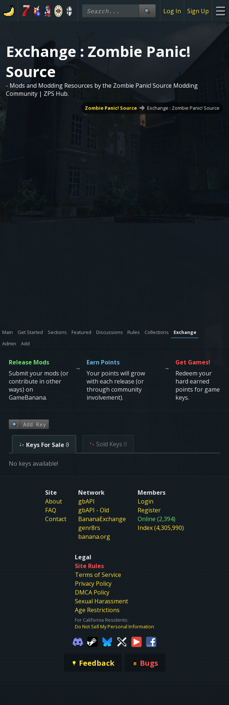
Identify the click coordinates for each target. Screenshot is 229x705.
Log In (172, 11)
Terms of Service (98, 575)
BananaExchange (102, 519)
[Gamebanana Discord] (78, 641)
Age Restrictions (97, 610)
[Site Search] (147, 10)
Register (149, 510)
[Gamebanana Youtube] (136, 641)
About (53, 501)
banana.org (94, 537)
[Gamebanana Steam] (92, 641)
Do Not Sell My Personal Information (114, 626)
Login (145, 501)
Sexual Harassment (101, 601)
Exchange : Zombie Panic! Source (183, 108)
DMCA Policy (92, 592)
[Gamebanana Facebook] (151, 641)
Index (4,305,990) (161, 528)
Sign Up (198, 11)
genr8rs (89, 528)
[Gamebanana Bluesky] (107, 641)
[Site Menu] (220, 11)
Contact (55, 519)
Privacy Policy (93, 583)
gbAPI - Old (93, 510)
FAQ (50, 510)
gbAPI (86, 501)
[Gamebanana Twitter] (122, 641)
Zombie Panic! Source (111, 108)
